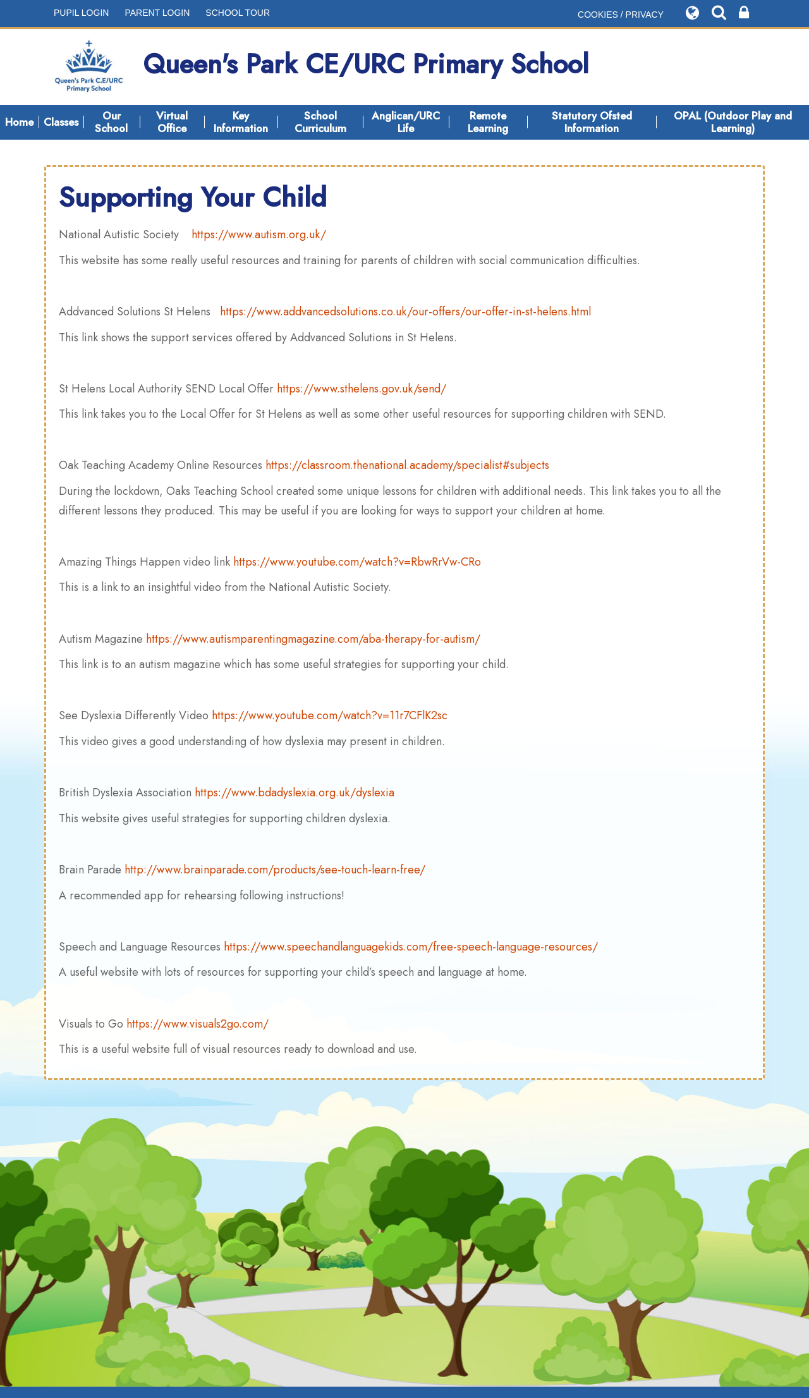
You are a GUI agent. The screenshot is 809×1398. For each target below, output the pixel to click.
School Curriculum (320, 122)
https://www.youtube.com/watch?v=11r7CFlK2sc (329, 715)
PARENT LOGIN (157, 13)
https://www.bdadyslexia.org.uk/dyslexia (294, 792)
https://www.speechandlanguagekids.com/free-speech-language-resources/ (411, 947)
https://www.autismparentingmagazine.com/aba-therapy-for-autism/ (313, 639)
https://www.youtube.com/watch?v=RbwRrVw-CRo (357, 562)
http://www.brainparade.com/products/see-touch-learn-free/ (275, 869)
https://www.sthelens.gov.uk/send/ (361, 388)
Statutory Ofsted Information (592, 122)
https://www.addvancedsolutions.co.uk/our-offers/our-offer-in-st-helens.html (405, 311)
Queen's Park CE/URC (321, 67)
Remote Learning (488, 122)
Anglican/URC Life (406, 122)
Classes (61, 122)
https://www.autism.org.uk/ (259, 234)
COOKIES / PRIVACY (621, 14)
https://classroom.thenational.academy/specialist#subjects (407, 465)
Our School (111, 122)
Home (19, 122)
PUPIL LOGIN (81, 13)
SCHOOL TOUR (237, 13)
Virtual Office (172, 122)
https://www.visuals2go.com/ (197, 1024)
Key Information (241, 122)
